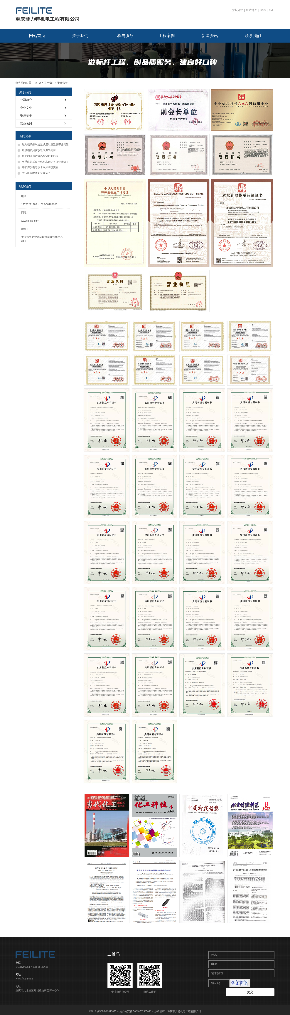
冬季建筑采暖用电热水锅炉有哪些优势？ (45, 161)
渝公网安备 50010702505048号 (136, 1008)
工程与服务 (123, 35)
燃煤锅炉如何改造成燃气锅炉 (39, 150)
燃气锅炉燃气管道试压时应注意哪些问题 (45, 144)
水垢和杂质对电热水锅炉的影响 (40, 156)
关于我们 (80, 35)
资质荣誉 (26, 115)
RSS (263, 10)
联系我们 (253, 35)
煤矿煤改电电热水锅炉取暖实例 (40, 167)
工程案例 (167, 35)
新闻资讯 (210, 35)
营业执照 (26, 123)
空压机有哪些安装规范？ (36, 173)
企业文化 (26, 107)
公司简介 (26, 99)
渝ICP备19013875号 (108, 1008)
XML (271, 10)
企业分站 (237, 10)
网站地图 (251, 10)
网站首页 (37, 35)
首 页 (38, 82)
